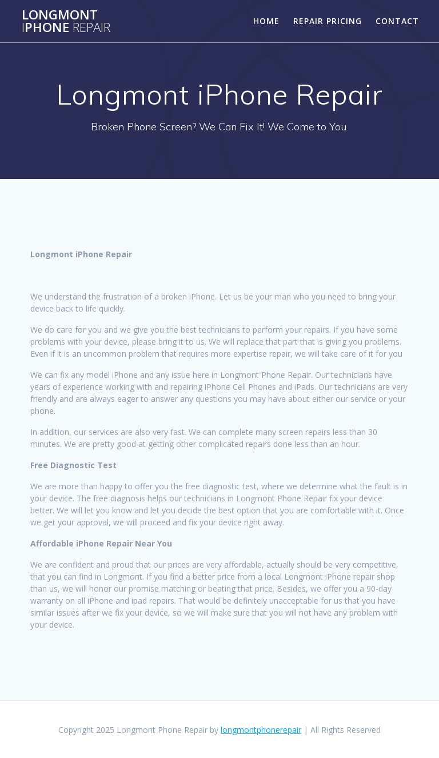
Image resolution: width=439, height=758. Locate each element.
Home (266, 20)
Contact (397, 20)
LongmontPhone (66, 21)
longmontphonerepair (261, 729)
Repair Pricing (327, 20)
